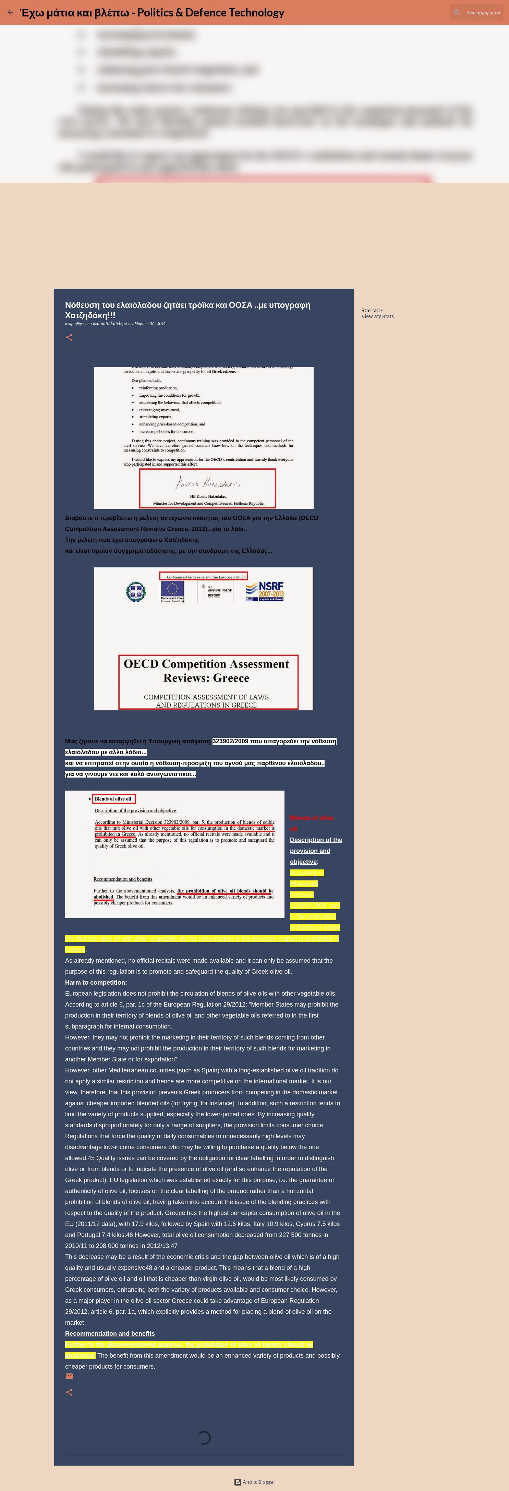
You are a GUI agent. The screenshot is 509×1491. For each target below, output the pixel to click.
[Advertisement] (254, 234)
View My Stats (378, 316)
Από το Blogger (255, 1482)
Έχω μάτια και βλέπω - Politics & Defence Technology (152, 12)
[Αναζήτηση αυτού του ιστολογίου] (467, 12)
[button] (69, 337)
